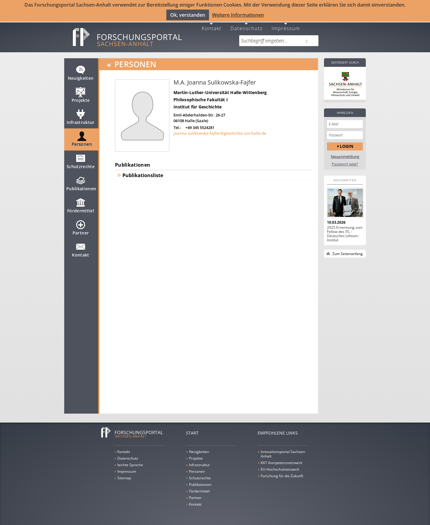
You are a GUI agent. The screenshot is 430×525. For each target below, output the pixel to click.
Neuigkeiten (81, 72)
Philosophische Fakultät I (200, 96)
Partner (81, 226)
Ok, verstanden (187, 14)
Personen (82, 138)
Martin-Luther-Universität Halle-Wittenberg (220, 89)
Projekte (81, 94)
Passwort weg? (345, 160)
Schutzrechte (81, 160)
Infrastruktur (81, 116)
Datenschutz (247, 24)
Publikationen (81, 182)
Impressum (285, 24)
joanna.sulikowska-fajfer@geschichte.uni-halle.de (219, 129)
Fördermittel (80, 204)
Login (346, 142)
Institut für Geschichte (197, 103)
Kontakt (212, 24)
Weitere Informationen (238, 14)
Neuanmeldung (345, 153)
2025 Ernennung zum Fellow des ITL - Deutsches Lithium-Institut (345, 230)
